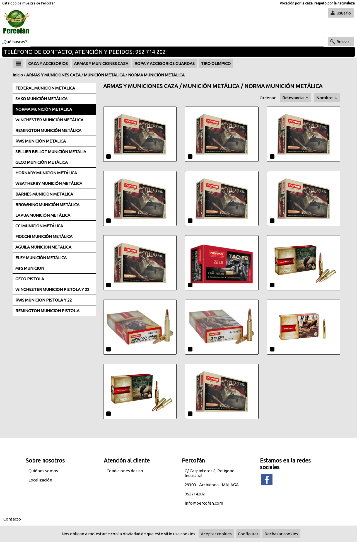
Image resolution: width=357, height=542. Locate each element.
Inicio (18, 75)
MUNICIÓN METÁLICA (104, 75)
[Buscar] (177, 42)
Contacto (12, 519)
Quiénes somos (43, 470)
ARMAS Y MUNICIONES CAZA (53, 75)
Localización (40, 480)
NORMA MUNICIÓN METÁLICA (156, 75)
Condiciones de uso (125, 470)
